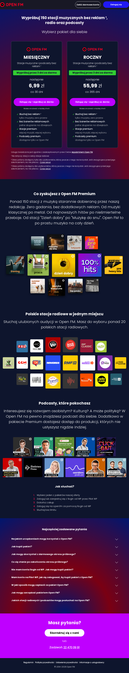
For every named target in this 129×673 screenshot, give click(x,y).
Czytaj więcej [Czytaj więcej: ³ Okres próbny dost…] (45, 169)
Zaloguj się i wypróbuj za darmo (37, 102)
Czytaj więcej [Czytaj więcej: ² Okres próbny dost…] (45, 162)
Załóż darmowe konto (88, 4)
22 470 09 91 (71, 647)
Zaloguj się (116, 4)
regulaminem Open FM (82, 152)
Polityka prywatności (44, 662)
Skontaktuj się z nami (64, 633)
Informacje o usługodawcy (91, 662)
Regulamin (28, 662)
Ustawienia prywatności (67, 662)
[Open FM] (11, 5)
